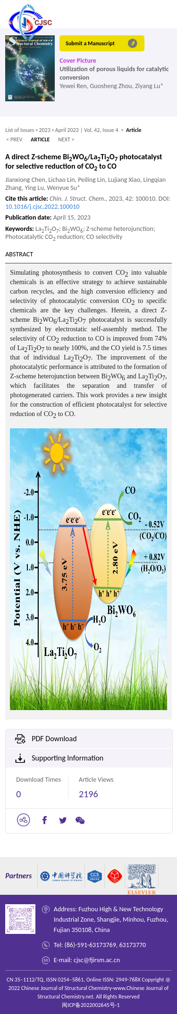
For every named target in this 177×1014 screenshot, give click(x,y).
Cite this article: (27, 199)
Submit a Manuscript (90, 43)
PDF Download (54, 738)
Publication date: (29, 217)
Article (134, 130)
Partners (18, 875)
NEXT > (66, 139)
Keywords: (20, 229)
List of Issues (19, 130)
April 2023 (67, 130)
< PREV (14, 139)
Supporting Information (67, 757)
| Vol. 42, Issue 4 (99, 130)
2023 (44, 130)
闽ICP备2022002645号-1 (90, 1005)
